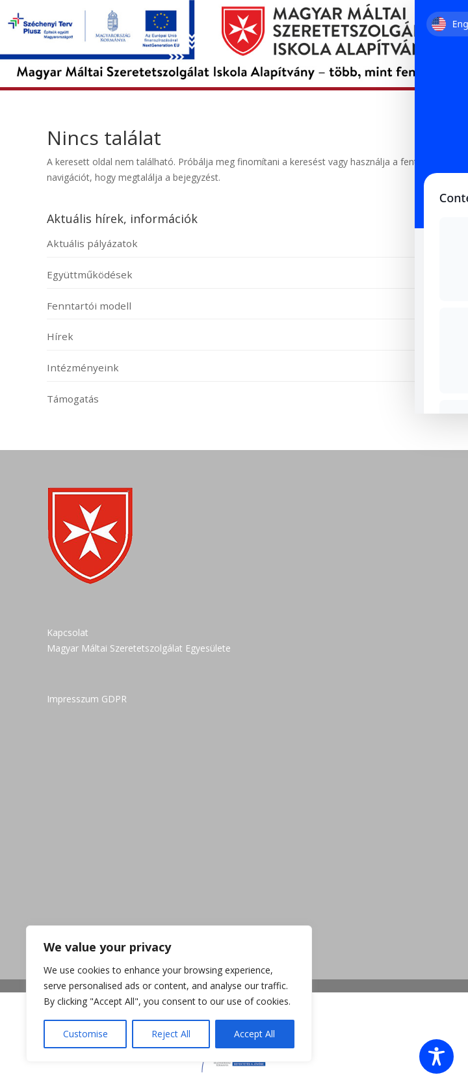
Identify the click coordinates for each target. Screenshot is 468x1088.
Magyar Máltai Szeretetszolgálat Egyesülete (139, 648)
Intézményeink (83, 367)
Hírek (60, 336)
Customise (85, 1034)
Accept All (254, 1034)
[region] (169, 993)
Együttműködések (90, 274)
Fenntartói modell (89, 305)
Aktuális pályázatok (92, 243)
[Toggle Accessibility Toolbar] (436, 1056)
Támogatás (73, 398)
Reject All (170, 1034)
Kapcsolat (67, 632)
